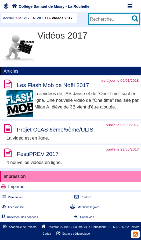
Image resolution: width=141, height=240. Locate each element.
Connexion (83, 217)
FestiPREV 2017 (38, 154)
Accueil (9, 18)
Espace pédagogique (76, 233)
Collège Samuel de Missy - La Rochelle (49, 6)
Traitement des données (19, 217)
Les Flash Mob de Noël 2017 (53, 85)
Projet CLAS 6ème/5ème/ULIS (55, 129)
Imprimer (17, 186)
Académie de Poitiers (23, 226)
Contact (82, 197)
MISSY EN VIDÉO (33, 18)
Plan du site (12, 197)
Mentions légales (84, 207)
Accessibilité (12, 207)
